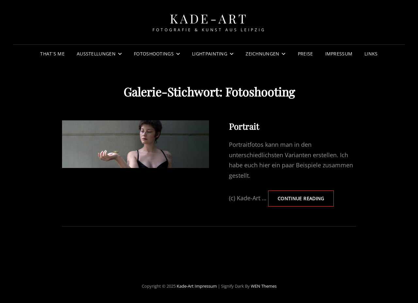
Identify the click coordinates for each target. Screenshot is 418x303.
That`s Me (52, 54)
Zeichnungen (262, 54)
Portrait (244, 126)
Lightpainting (209, 54)
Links (371, 54)
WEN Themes (264, 286)
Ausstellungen (96, 54)
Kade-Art (209, 18)
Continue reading (306, 198)
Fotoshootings (154, 54)
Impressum (339, 54)
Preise (305, 54)
